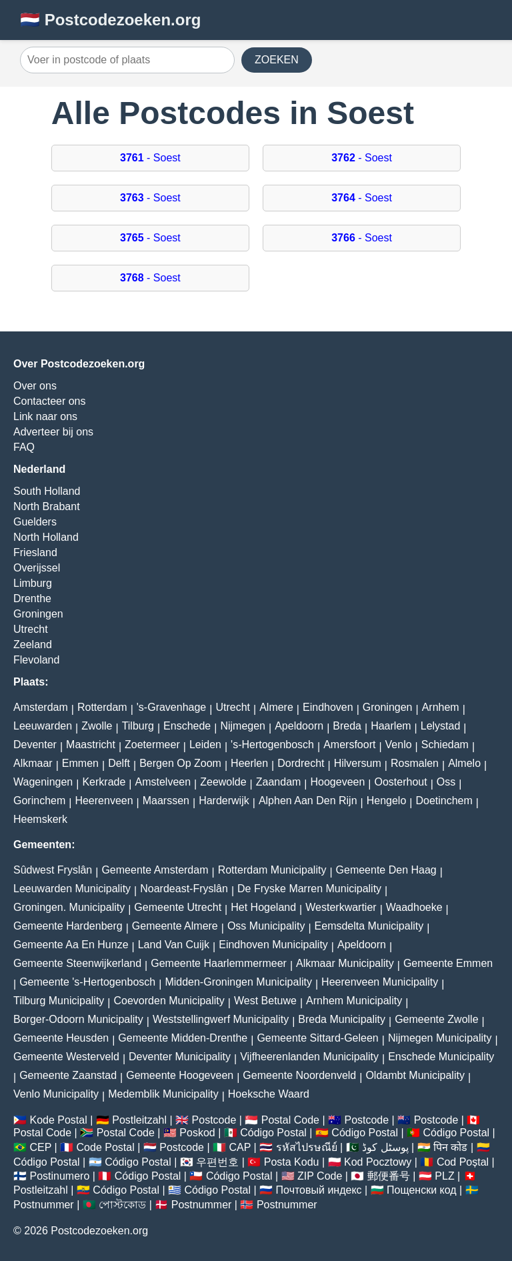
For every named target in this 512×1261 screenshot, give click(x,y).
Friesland (35, 552)
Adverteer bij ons (53, 431)
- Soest (150, 157)
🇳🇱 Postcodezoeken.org (110, 20)
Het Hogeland (263, 907)
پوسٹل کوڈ (385, 1147)
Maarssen (166, 800)
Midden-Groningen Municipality (238, 982)
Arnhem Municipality (354, 1000)
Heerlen (249, 763)
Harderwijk (224, 800)
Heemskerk (40, 819)
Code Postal (106, 1147)
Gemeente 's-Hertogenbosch (87, 982)
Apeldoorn (299, 726)
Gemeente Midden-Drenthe (182, 1038)
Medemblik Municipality (163, 1094)
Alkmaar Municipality (345, 963)
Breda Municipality (341, 1019)
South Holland (47, 491)
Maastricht (90, 744)
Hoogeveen (338, 782)
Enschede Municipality (441, 1056)
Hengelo (387, 800)
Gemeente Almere (175, 926)
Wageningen (43, 782)
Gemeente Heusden (61, 1038)
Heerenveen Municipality (379, 982)
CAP (240, 1147)
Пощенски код (422, 1190)
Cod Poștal (463, 1162)
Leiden (205, 744)
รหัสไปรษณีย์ (306, 1147)
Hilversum (357, 763)
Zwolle (96, 726)
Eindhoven (328, 707)
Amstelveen (163, 782)
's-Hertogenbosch (272, 744)
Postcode (214, 1120)
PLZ (444, 1176)
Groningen (38, 613)
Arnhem (440, 707)
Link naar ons (45, 416)
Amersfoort (349, 744)
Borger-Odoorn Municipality (78, 1019)
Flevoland (36, 660)
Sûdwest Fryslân (52, 870)
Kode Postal (58, 1120)
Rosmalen (415, 763)
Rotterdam (102, 707)
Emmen (80, 763)
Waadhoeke (414, 907)
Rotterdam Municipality (272, 870)
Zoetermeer (152, 744)
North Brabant (46, 506)
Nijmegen (242, 726)
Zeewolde (223, 782)
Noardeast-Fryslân (184, 888)
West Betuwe (265, 1000)
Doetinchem (443, 800)
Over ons (35, 385)
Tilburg (138, 726)
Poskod (197, 1132)
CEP (40, 1147)
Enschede (187, 726)
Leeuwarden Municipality (72, 888)
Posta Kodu (291, 1162)
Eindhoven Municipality (273, 944)
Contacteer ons (49, 401)
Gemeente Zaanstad (68, 1075)
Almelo (464, 763)
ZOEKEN (277, 59)
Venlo (398, 744)
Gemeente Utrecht (177, 907)
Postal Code (290, 1120)
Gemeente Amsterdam (154, 870)
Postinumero (59, 1176)
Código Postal (273, 1132)
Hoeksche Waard (268, 1094)
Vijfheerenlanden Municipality (309, 1056)
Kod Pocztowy (377, 1162)
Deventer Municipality (180, 1056)
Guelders (35, 521)
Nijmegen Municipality (440, 1038)
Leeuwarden (42, 726)
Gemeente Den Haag (386, 870)
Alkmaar (33, 763)
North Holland (46, 537)
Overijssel (36, 567)
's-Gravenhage (171, 707)
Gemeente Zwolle (436, 1019)
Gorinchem (39, 800)
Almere (276, 707)
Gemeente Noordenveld (299, 1075)
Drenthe (32, 598)
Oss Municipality (266, 926)
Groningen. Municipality (69, 907)
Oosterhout (401, 782)
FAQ (24, 447)
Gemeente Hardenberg (68, 926)
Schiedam (445, 744)
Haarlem (391, 726)
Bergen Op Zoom (180, 763)
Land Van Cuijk (173, 944)
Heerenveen (104, 800)
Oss (446, 782)
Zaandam (278, 782)
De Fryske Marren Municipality (309, 888)
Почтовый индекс (319, 1190)
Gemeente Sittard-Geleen (317, 1038)
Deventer (35, 744)
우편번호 (217, 1162)
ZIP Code (319, 1176)
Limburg (32, 583)
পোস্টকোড (122, 1204)
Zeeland (32, 644)
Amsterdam (40, 707)
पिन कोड (450, 1147)
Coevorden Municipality (169, 1000)
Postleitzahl (139, 1120)
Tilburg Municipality (58, 1000)
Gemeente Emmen (448, 963)
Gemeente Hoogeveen (179, 1075)
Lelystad (441, 726)
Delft (119, 763)
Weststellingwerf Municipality (221, 1019)
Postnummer (43, 1204)
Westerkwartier (340, 907)
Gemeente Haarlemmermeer (219, 963)
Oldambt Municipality (415, 1075)
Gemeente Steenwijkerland (77, 963)
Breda (347, 726)
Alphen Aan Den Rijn (308, 800)
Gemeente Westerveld (66, 1056)
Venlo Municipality (56, 1094)
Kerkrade (103, 782)
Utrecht (30, 629)
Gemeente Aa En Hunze (71, 944)
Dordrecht (300, 763)
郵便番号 (388, 1176)
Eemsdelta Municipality (369, 926)
